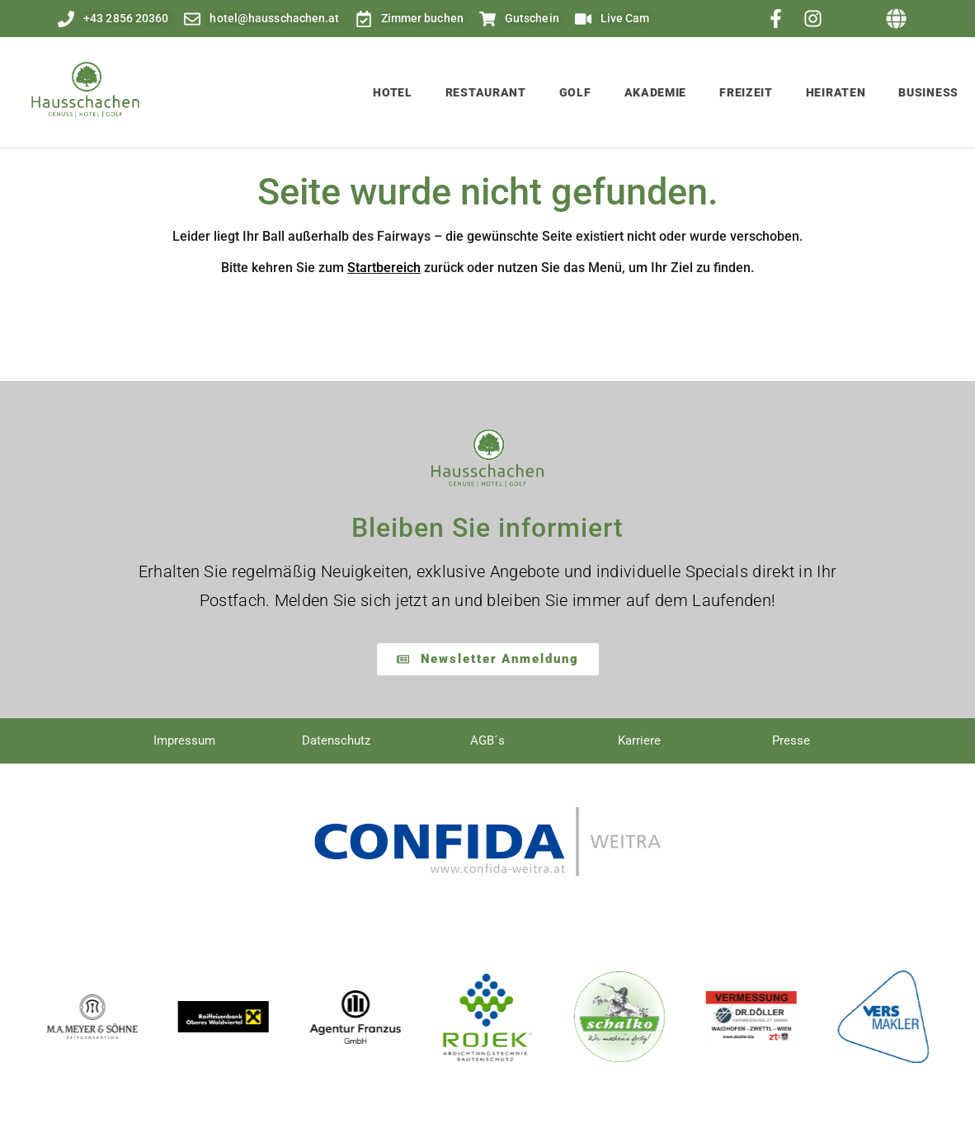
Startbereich (384, 267)
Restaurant (485, 92)
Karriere (639, 740)
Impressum (184, 740)
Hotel (392, 92)
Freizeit (746, 92)
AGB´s (487, 740)
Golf (575, 92)
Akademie (655, 92)
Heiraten (836, 92)
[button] (896, 19)
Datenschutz (336, 740)
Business (928, 92)
